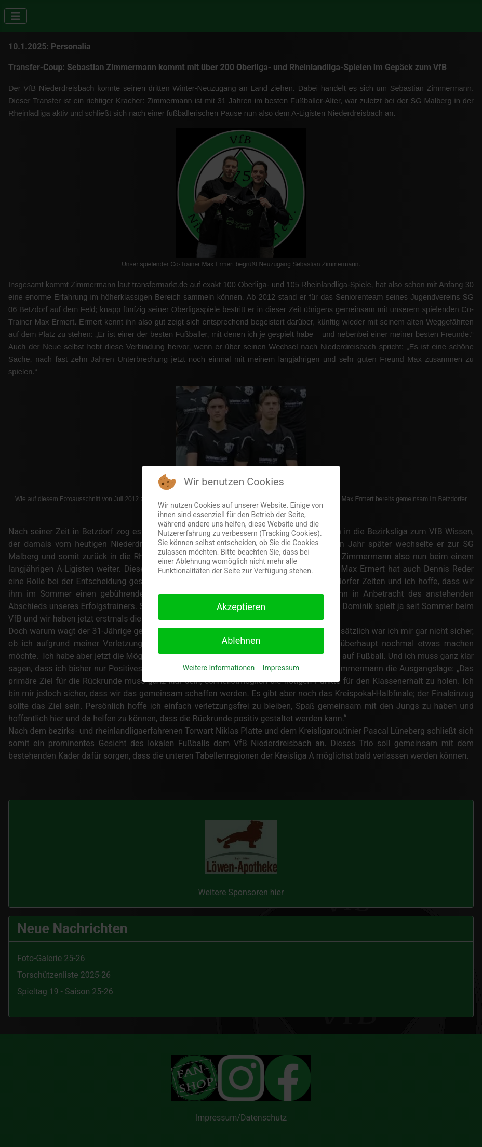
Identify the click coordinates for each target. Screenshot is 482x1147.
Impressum (281, 668)
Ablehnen (240, 640)
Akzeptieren (241, 606)
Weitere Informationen (219, 668)
